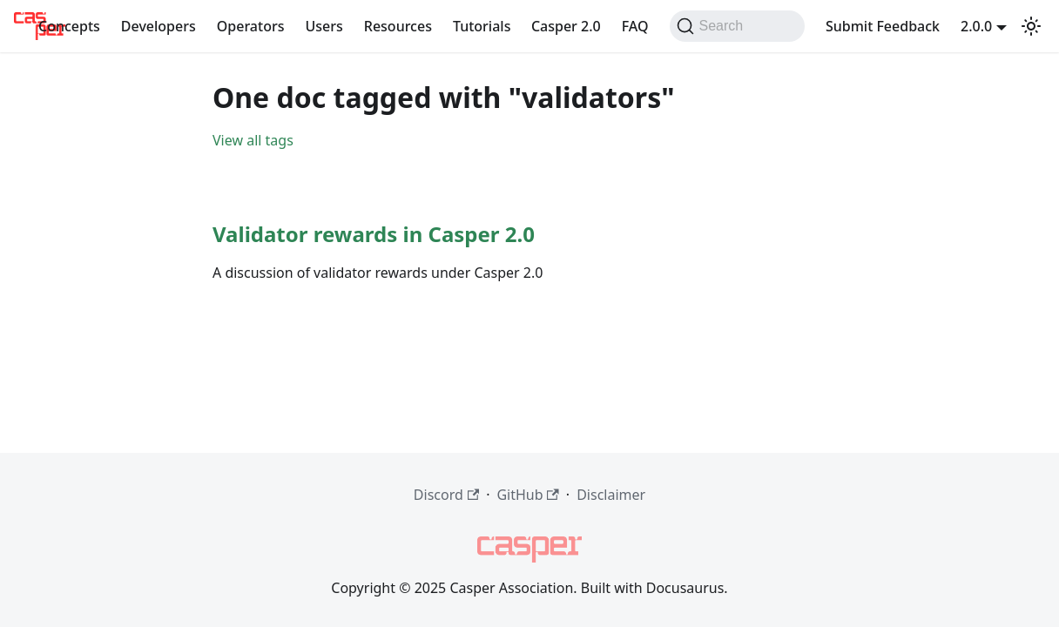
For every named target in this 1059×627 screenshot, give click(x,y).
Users (323, 26)
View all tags (252, 140)
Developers (158, 26)
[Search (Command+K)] (737, 26)
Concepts (69, 26)
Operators (251, 26)
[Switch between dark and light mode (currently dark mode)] (1031, 26)
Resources (398, 26)
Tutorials (481, 26)
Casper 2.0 (566, 26)
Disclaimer (611, 494)
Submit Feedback (883, 26)
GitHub (527, 494)
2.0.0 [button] (976, 26)
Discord (446, 494)
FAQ (635, 26)
